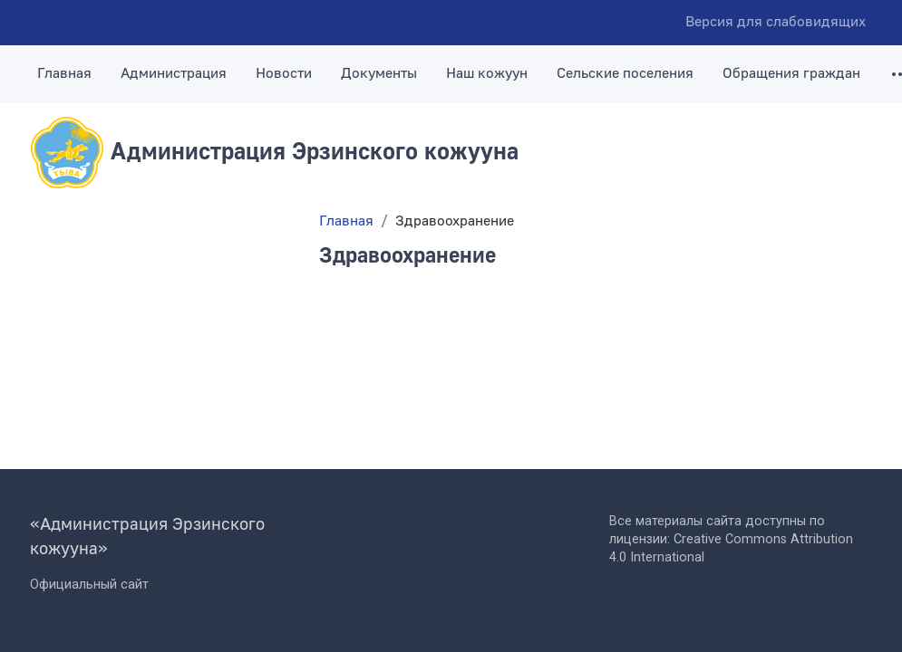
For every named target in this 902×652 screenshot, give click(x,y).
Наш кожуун (487, 73)
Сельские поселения (625, 73)
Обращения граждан (791, 73)
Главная (64, 73)
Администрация (174, 73)
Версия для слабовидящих (775, 22)
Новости (284, 73)
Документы (379, 73)
